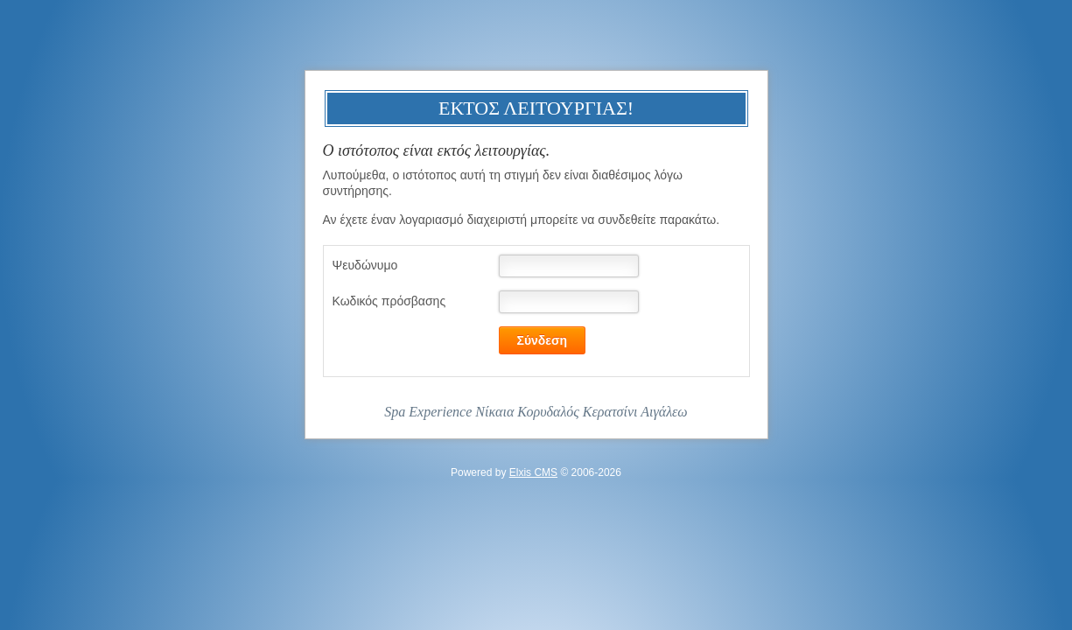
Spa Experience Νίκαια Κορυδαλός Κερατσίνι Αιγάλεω (535, 411)
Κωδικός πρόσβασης (389, 301)
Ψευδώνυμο (365, 265)
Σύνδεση (542, 340)
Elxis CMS (533, 472)
